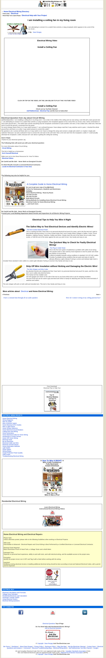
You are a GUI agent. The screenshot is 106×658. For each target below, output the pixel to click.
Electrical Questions (49, 623)
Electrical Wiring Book (60, 648)
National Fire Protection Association (72, 652)
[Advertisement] (50, 327)
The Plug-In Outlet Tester (58, 248)
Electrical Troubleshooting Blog (41, 648)
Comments (26, 648)
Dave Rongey (37, 32)
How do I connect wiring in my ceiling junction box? (83, 298)
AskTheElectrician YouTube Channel (80, 648)
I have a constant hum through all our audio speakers (20, 298)
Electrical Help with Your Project (34, 15)
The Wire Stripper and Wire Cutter (37, 269)
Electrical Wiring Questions (11, 601)
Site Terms (6, 646)
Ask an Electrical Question (53, 628)
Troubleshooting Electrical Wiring (12, 456)
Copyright (40, 643)
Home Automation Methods (11, 446)
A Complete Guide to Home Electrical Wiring (47, 184)
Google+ (96, 648)
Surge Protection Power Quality (12, 453)
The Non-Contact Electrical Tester (37, 230)
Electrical (14, 13)
